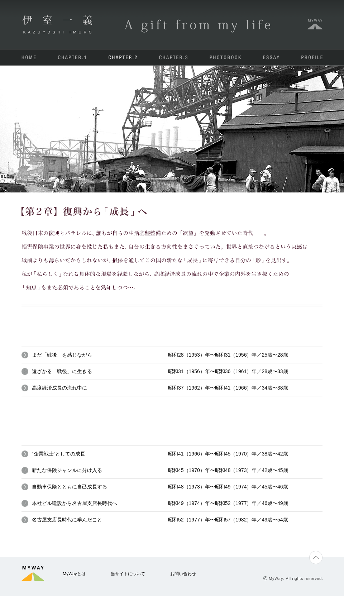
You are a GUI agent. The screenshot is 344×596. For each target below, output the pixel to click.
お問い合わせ (183, 573)
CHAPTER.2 (123, 57)
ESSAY (271, 57)
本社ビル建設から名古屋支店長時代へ (74, 503)
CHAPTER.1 (73, 57)
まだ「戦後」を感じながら (62, 355)
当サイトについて (128, 573)
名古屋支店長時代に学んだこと (67, 520)
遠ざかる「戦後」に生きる (62, 371)
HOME (29, 57)
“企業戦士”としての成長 (58, 454)
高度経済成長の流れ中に (59, 388)
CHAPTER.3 (173, 57)
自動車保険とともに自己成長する (69, 487)
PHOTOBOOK (225, 57)
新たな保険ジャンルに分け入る (67, 470)
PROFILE (312, 57)
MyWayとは (74, 573)
